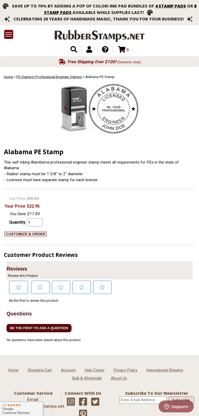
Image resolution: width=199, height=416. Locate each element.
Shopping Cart (40, 370)
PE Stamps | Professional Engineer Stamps (49, 77)
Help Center (94, 370)
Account (68, 370)
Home (8, 77)
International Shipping (164, 370)
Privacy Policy (125, 370)
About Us (119, 378)
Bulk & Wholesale (87, 378)
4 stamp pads (170, 6)
